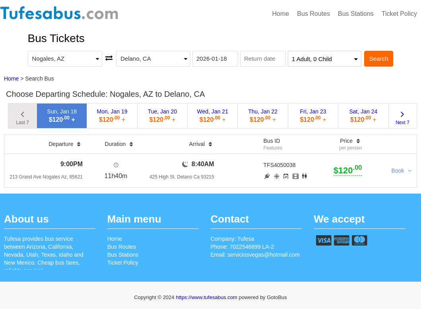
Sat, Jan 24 (363, 115)
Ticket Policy (399, 13)
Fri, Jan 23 (313, 115)
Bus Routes (313, 13)
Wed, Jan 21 (212, 115)
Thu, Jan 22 (262, 115)
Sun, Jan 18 (62, 115)
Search (378, 58)
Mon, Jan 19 (112, 115)
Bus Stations (356, 13)
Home (280, 13)
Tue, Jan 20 (162, 115)
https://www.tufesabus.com (207, 297)
